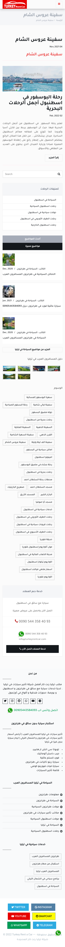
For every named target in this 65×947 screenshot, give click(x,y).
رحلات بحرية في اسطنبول (39, 472)
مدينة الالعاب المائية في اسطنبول (35, 554)
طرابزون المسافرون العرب (45, 856)
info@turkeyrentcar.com (32, 639)
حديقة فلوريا (46, 539)
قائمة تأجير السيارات (48, 770)
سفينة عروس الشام (15, 442)
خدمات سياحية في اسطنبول (37, 510)
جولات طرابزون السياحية (45, 807)
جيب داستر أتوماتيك (48, 754)
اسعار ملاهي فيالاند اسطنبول (36, 569)
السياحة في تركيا (50, 825)
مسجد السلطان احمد (41, 487)
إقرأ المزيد (54, 158)
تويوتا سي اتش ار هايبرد (46, 749)
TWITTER (18, 907)
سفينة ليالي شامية (42, 405)
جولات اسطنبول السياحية (45, 819)
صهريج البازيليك (15, 487)
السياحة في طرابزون (47, 801)
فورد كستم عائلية (49, 758)
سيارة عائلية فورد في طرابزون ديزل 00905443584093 (32, 306)
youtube (18, 916)
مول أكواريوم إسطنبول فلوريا (37, 547)
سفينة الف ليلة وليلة (42, 442)
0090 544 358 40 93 (32, 622)
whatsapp (19, 925)
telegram (45, 925)
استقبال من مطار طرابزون (45, 864)
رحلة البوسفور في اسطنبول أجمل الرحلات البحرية (35, 103)
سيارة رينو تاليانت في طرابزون (42, 762)
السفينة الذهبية (44, 427)
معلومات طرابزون (49, 794)
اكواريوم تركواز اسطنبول (39, 562)
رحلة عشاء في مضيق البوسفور (36, 465)
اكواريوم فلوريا (45, 577)
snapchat (44, 916)
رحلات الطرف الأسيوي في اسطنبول (34, 532)
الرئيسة (59, 20)
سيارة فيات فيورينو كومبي (45, 766)
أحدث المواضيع (32, 239)
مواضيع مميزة (32, 246)
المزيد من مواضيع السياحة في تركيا (32, 350)
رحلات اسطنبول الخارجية (43, 225)
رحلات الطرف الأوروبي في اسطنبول (38, 219)
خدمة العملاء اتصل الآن (32, 649)
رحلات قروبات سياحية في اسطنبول (34, 525)
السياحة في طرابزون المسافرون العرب (24, 338)
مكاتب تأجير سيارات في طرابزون (41, 813)
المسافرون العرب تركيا (47, 871)
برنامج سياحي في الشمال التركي (43, 879)
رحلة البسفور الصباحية (16, 405)
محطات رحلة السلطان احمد (38, 480)
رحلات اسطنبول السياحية (43, 206)
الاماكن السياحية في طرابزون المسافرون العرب (29, 274)
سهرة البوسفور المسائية (39, 397)
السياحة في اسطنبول (45, 200)
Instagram (43, 907)
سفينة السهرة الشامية (22, 435)
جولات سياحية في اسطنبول (42, 212)
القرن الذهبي (46, 435)
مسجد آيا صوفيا (44, 502)
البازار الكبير (46, 495)
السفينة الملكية (22, 427)
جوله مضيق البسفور (42, 412)
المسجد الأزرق (27, 495)
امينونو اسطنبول (43, 457)
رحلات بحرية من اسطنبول (39, 420)
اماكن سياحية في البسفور (39, 450)
